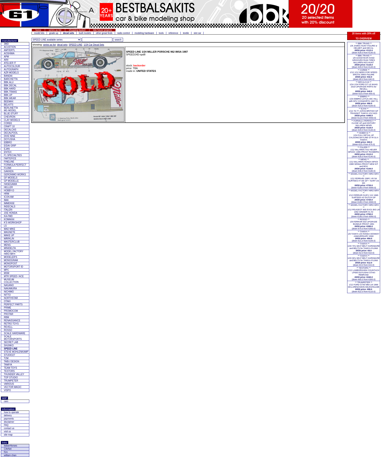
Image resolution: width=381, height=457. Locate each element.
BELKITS (8, 104)
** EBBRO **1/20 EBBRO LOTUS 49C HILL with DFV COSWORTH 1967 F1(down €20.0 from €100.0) (363, 101)
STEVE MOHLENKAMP (16, 352)
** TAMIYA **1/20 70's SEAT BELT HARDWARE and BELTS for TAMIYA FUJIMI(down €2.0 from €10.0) (364, 248)
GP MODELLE (11, 181)
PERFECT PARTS (13, 304)
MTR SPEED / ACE (14, 276)
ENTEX (7, 152)
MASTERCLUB (11, 242)
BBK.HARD (10, 88)
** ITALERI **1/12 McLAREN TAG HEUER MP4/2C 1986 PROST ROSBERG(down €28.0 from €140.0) (363, 152)
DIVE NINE (9, 136)
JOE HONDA (10, 213)
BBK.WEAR (10, 98)
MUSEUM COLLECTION (11, 280)
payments (9, 418)
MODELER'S (10, 257)
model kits (39, 33)
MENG (7, 245)
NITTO (7, 295)
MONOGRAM (11, 260)
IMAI (6, 200)
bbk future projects (102, 30)
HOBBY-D (9, 190)
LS (5, 225)
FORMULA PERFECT (15, 165)
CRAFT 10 (9, 126)
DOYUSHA (9, 139)
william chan (10, 455)
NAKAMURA (10, 288)
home (38, 30)
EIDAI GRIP (10, 145)
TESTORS (9, 371)
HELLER (8, 187)
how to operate (11, 412)
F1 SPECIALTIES (13, 155)
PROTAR (8, 314)
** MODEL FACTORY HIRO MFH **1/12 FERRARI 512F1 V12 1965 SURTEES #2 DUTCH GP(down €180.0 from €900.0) (364, 196)
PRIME (7, 307)
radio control (123, 33)
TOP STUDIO (11, 377)
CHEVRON (9, 117)
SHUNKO (9, 345)
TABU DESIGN (11, 361)
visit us (7, 431)
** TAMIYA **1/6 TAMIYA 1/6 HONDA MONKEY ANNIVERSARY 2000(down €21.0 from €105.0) (363, 236)
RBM (6, 317)
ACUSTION (10, 47)
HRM (6, 193)
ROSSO (8, 330)
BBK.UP (8, 95)
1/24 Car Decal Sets (94, 44)
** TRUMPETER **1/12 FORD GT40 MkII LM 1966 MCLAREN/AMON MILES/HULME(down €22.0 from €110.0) (363, 287)
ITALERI (8, 209)
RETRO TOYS (11, 323)
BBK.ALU (8, 82)
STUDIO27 (9, 355)
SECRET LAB (11, 342)
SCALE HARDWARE (14, 333)
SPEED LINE (75, 44)
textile (186, 33)
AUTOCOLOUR (12, 66)
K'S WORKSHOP (12, 222)
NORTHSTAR (11, 298)
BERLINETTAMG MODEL (11, 109)
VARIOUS (9, 384)
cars (6, 401)
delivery (8, 415)
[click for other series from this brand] (56, 40)
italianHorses (10, 445)
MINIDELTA (10, 248)
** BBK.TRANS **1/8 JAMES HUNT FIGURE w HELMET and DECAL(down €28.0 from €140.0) (363, 48)
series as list (55, 30)
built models (85, 33)
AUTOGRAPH (11, 69)
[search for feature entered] (118, 40)
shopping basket (77, 30)
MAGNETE (9, 232)
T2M (6, 358)
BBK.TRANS (10, 92)
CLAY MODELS (12, 120)
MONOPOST (10, 263)
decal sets (62, 44)
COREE (8, 123)
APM (6, 56)
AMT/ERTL (9, 50)
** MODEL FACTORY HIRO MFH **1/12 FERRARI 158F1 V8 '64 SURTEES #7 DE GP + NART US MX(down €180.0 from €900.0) (363, 181)
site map (8, 434)
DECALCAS (10, 129)
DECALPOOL (11, 133)
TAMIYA (8, 364)
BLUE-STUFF (11, 113)
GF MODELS (10, 177)
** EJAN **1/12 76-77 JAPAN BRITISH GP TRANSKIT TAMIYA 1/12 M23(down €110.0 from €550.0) (363, 113)
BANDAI (8, 76)
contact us (9, 428)
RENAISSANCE (12, 320)
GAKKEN (8, 171)
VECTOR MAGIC (12, 387)
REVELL (8, 327)
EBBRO (8, 142)
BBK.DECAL (10, 85)
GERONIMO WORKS (15, 174)
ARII (6, 60)
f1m (6, 452)
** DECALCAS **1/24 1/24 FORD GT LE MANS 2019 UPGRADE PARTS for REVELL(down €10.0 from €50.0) (364, 88)
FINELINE (9, 161)
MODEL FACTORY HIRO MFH (13, 252)
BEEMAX (8, 101)
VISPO (7, 390)
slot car (197, 33)
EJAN (7, 149)
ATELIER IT (10, 63)
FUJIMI (7, 168)
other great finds (104, 33)
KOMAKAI (9, 219)
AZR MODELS (11, 72)
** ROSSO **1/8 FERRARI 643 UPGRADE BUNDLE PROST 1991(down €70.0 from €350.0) (363, 224)
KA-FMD (8, 216)
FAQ (6, 425)
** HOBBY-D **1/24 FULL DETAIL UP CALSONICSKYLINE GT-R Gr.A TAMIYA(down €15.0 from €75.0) (363, 139)
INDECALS (9, 206)
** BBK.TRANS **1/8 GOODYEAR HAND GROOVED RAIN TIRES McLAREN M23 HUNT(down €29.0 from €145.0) (363, 61)
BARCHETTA (11, 79)
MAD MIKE (9, 229)
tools (161, 33)
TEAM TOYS (10, 368)
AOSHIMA (9, 53)
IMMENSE (9, 203)
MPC (6, 270)
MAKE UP (9, 235)
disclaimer (9, 422)
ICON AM (8, 197)
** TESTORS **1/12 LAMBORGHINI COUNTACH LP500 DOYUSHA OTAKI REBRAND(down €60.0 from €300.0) (363, 274)
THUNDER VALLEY (14, 374)
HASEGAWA (10, 184)
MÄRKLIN (9, 238)
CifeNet (7, 449)
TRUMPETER (11, 380)
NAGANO (9, 285)
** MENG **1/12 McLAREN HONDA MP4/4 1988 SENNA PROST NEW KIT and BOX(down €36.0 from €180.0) (363, 165)
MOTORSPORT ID (13, 266)
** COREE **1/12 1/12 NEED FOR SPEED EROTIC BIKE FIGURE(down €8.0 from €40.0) (363, 74)
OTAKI (7, 301)
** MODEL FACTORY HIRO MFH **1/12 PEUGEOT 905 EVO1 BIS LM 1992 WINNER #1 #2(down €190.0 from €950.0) (364, 211)
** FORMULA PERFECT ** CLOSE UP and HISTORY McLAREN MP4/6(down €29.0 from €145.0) (363, 125)
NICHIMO (9, 291)
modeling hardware (144, 33)
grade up (53, 33)
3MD (6, 44)
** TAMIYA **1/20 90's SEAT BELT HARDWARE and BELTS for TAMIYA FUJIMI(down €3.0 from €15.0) (364, 260)
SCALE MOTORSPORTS (13, 337)
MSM (6, 273)
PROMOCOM (11, 311)
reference (173, 33)
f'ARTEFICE (10, 158)
